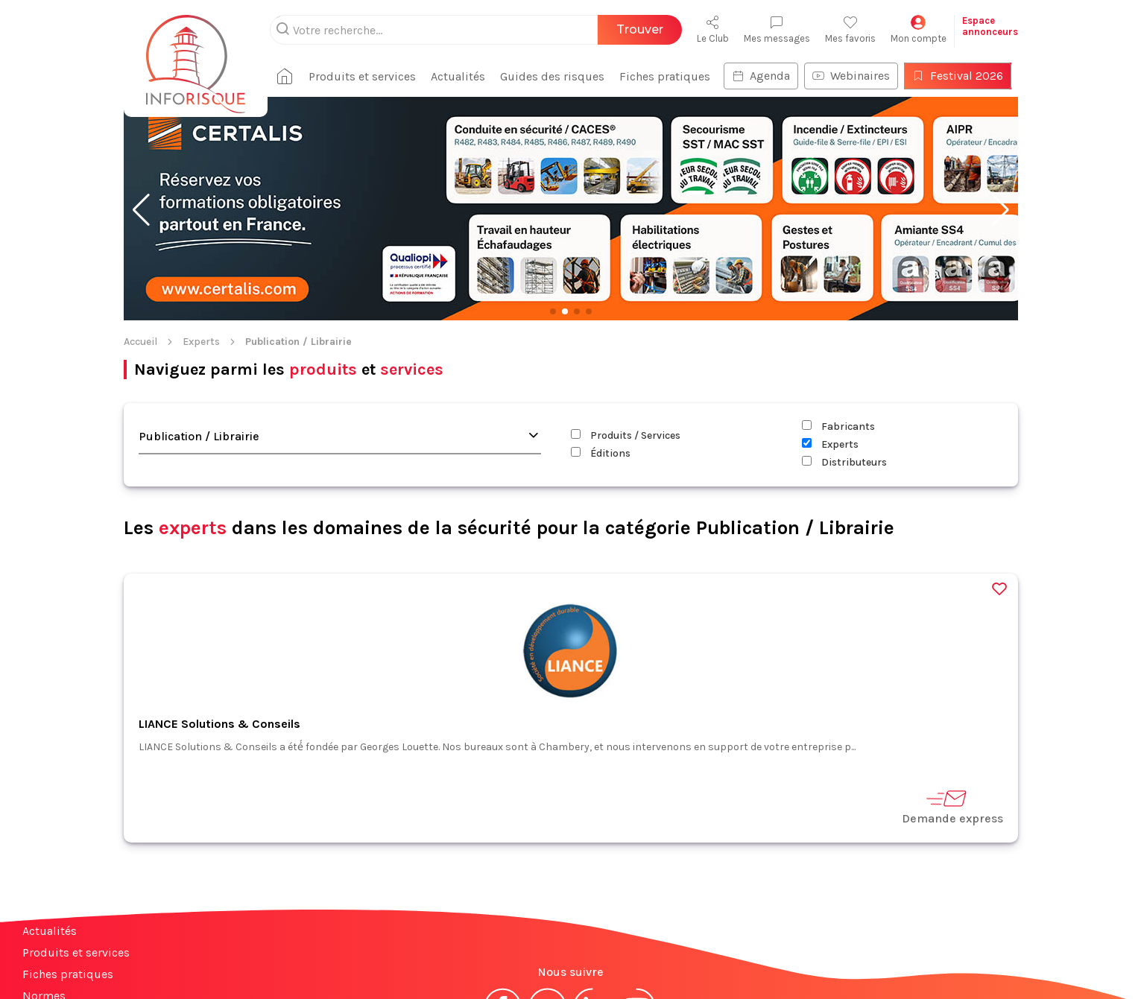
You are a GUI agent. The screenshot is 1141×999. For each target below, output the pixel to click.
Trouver (639, 29)
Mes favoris (850, 29)
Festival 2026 (948, 76)
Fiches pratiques (655, 76)
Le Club (713, 29)
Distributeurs (844, 462)
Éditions (600, 453)
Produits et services (353, 76)
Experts (201, 341)
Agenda (752, 76)
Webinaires (842, 76)
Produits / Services (625, 435)
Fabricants (838, 426)
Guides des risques (543, 76)
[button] (141, 210)
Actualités (449, 76)
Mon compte (918, 29)
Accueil (140, 341)
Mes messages (777, 29)
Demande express (952, 806)
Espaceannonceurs (990, 26)
